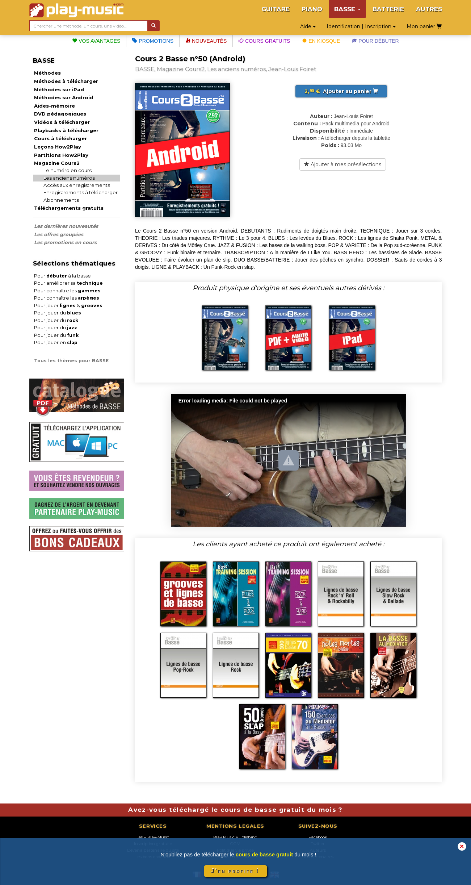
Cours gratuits (264, 41)
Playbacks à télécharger (66, 130)
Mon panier (424, 26)
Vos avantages (96, 41)
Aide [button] (308, 26)
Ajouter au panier (341, 91)
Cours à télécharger (60, 138)
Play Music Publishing (235, 837)
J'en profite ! (235, 871)
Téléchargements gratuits (69, 208)
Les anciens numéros (69, 178)
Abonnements (61, 200)
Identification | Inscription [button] (361, 26)
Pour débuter (375, 41)
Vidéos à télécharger (62, 122)
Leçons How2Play (57, 147)
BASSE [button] (347, 9)
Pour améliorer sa (68, 283)
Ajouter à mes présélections (342, 164)
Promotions (152, 41)
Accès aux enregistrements (76, 185)
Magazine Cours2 (57, 163)
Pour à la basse (62, 276)
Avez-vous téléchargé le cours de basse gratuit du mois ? (235, 809)
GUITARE (275, 9)
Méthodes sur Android (63, 97)
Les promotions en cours (65, 242)
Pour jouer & (68, 305)
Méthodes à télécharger (66, 81)
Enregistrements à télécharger (80, 192)
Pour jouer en (55, 342)
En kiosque (321, 41)
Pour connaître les (67, 290)
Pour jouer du (57, 313)
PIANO (312, 9)
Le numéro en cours (67, 170)
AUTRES (429, 9)
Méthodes (47, 73)
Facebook (317, 837)
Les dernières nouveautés (66, 226)
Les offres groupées (58, 234)
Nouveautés (206, 41)
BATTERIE (388, 9)
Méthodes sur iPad (59, 89)
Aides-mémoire (54, 106)
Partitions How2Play (61, 155)
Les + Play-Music (152, 837)
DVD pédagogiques (60, 114)
